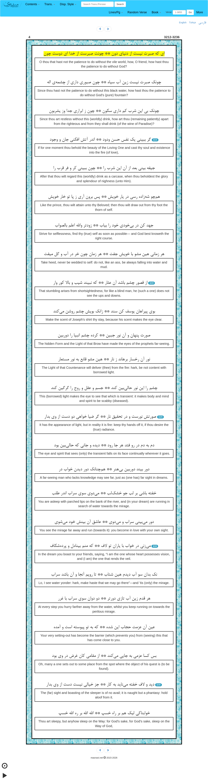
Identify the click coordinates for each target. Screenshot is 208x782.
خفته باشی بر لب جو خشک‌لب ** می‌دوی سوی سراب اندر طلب (104, 493)
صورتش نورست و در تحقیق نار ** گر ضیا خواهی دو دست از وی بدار (100, 416)
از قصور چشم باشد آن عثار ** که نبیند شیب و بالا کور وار (100, 282)
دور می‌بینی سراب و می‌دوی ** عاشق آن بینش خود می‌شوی (104, 522)
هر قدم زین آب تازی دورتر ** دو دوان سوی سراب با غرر (104, 598)
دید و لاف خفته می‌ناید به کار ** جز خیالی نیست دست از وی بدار (100, 684)
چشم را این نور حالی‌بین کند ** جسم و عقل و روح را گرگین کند (104, 388)
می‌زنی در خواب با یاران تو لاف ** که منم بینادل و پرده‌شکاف (100, 546)
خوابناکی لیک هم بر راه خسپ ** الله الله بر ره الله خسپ (104, 713)
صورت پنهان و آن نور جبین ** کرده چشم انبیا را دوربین (104, 335)
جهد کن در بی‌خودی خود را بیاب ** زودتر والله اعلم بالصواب (104, 225)
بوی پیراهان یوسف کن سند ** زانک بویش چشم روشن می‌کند (104, 311)
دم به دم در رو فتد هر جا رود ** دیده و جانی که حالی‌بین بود (104, 445)
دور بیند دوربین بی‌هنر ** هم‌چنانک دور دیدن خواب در (104, 469)
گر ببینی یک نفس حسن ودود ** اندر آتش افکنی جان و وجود (100, 139)
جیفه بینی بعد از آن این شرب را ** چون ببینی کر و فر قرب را (104, 168)
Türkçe (192, 22)
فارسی (202, 23)
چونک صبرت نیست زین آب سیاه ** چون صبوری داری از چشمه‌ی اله (104, 82)
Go (190, 12)
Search (120, 4)
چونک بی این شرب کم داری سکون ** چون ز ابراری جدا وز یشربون (104, 111)
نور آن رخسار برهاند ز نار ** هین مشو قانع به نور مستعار (104, 359)
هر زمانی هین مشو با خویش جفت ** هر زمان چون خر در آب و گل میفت (104, 254)
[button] (32, 4)
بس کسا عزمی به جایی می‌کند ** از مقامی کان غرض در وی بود (104, 656)
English (183, 22)
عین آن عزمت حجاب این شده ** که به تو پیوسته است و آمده (104, 627)
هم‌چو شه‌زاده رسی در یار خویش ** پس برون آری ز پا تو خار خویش (104, 197)
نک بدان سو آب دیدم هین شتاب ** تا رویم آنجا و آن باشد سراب (104, 574)
